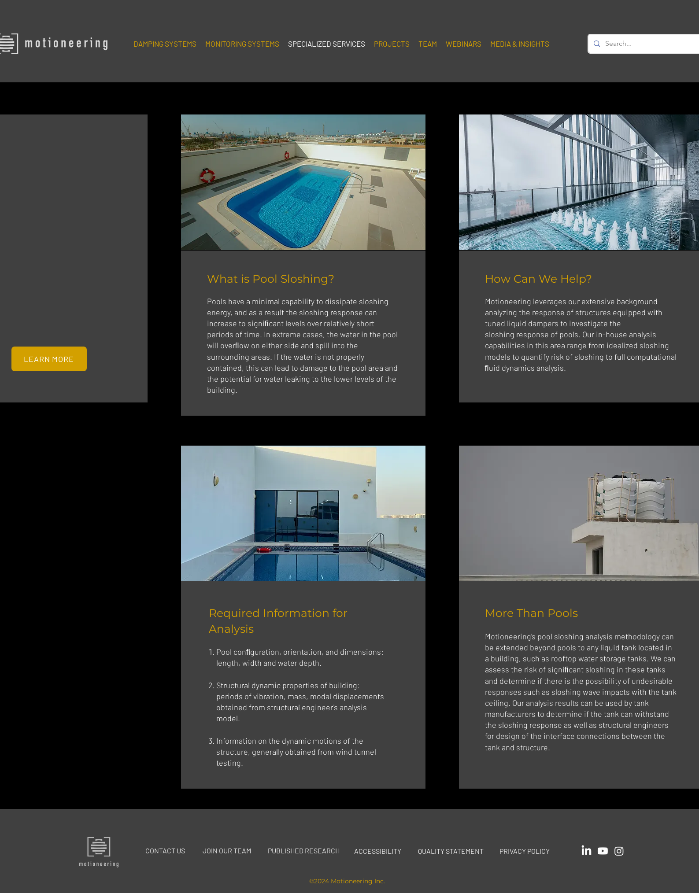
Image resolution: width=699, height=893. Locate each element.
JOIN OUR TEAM (227, 850)
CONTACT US (165, 850)
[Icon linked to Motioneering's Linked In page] (586, 851)
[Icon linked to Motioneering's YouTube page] (603, 851)
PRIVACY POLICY (524, 851)
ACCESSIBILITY (377, 851)
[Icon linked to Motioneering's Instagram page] (619, 851)
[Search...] (644, 44)
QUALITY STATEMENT (451, 851)
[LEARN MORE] (49, 359)
